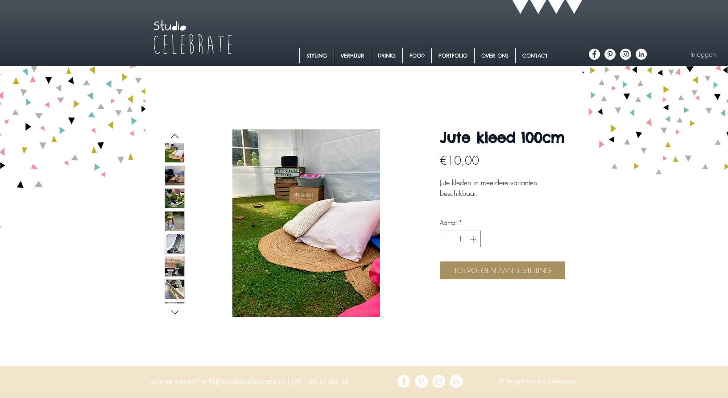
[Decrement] (446, 239)
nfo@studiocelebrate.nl (244, 381)
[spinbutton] (460, 239)
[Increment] (474, 239)
